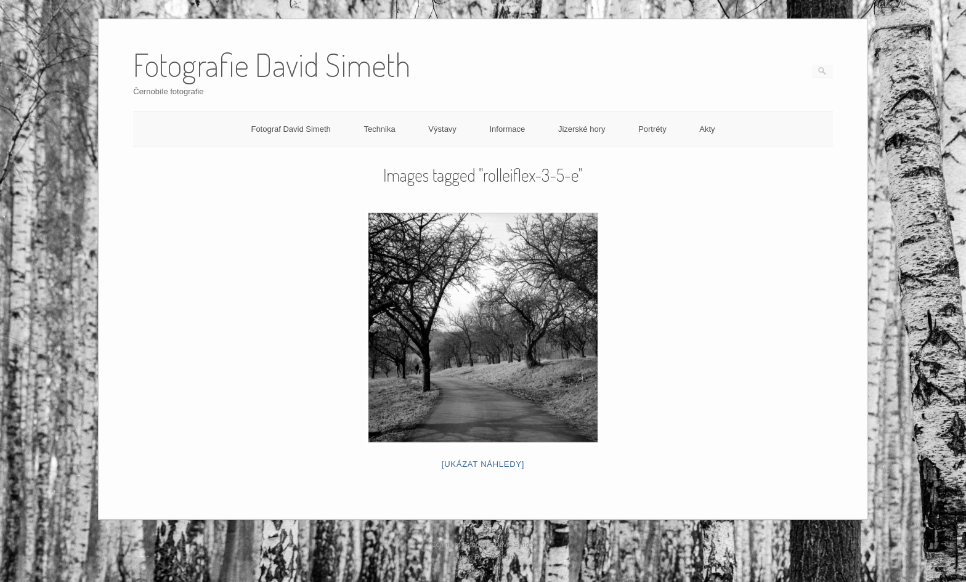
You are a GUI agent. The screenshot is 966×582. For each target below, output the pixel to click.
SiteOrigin (499, 556)
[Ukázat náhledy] (483, 464)
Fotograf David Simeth (290, 129)
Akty (707, 129)
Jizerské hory (582, 129)
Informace (507, 129)
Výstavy (442, 129)
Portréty (652, 129)
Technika (379, 129)
